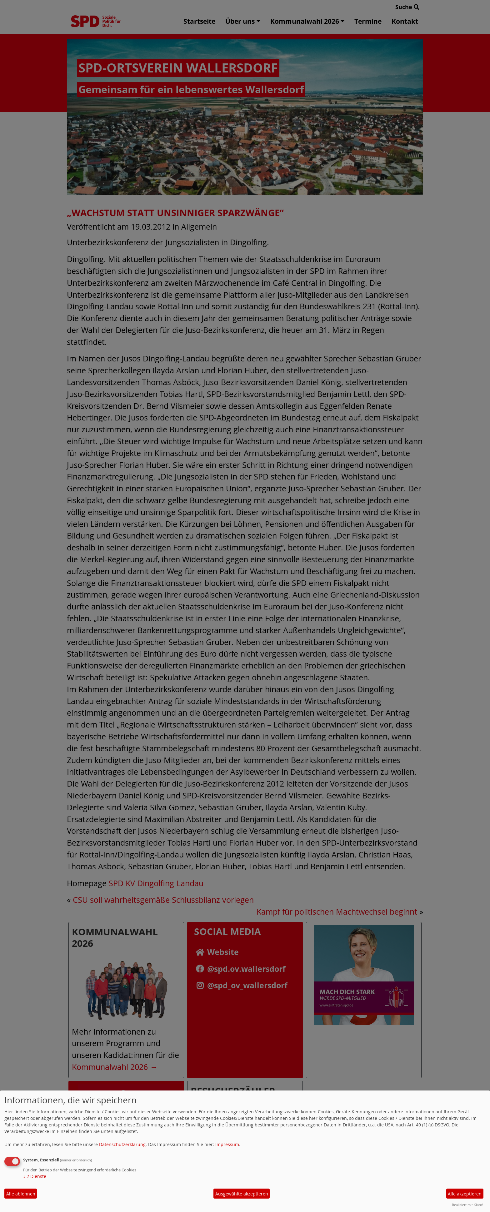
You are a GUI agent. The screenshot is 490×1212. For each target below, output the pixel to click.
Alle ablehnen (20, 1194)
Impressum (227, 1144)
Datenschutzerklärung (122, 1144)
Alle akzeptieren (465, 1194)
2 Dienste (34, 1176)
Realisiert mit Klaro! (467, 1204)
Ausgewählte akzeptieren (241, 1194)
